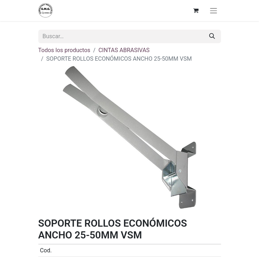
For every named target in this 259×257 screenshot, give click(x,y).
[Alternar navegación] (213, 10)
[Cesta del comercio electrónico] (196, 10)
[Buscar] (212, 36)
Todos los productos (64, 50)
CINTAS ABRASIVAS (124, 50)
